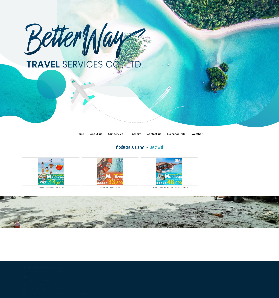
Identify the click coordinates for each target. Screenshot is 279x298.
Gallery (136, 134)
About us (96, 134)
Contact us (154, 134)
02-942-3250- (43, 284)
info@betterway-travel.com (51, 293)
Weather (197, 134)
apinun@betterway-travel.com (111, 293)
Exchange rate (176, 134)
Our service (117, 134)
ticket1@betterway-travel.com (80, 293)
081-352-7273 (68, 284)
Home (80, 134)
